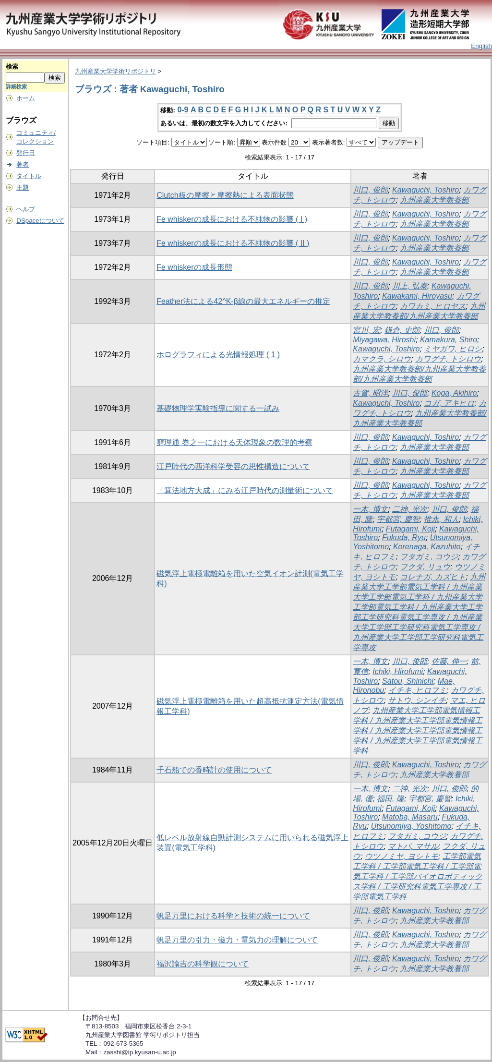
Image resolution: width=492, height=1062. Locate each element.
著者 (22, 164)
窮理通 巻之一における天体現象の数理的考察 (234, 442)
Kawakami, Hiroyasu (417, 296)
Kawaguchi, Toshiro (425, 190)
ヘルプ (25, 209)
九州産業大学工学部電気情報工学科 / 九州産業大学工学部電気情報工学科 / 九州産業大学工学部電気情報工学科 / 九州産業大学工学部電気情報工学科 (417, 730)
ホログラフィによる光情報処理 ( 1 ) (218, 354)
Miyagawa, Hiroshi (384, 340)
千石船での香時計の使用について (214, 770)
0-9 (182, 110)
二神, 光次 (409, 509)
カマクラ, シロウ (382, 359)
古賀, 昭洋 (370, 393)
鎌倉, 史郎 (402, 330)
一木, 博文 (370, 509)
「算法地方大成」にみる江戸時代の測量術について (244, 490)
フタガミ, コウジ (429, 557)
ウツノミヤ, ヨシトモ (401, 856)
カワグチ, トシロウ (448, 359)
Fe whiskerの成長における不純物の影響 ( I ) (231, 219)
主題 (22, 187)
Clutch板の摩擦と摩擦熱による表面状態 (224, 195)
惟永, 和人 (441, 519)
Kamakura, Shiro (448, 340)
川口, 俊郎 (370, 190)
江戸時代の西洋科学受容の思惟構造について (233, 466)
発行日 (25, 153)
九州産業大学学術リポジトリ (115, 71)
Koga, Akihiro (454, 393)
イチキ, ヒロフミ (417, 690)
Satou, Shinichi (407, 681)
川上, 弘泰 (409, 286)
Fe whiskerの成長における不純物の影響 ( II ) (232, 243)
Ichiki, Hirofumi (397, 671)
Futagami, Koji (410, 529)
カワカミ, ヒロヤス (433, 306)
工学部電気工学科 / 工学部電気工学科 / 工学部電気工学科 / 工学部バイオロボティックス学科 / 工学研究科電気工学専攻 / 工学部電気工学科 (417, 876)
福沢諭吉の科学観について (202, 964)
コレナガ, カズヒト (433, 577)
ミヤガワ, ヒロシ (453, 349)
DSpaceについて (40, 220)
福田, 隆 (390, 799)
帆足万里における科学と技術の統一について (233, 916)
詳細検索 (16, 86)
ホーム (25, 98)
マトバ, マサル (413, 846)
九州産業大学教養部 (434, 200)
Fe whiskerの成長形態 (194, 267)
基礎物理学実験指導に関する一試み (217, 408)
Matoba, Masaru (410, 817)
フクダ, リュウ (425, 567)
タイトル (28, 176)
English (481, 45)
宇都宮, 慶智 (398, 519)
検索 (12, 66)
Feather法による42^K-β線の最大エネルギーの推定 (243, 301)
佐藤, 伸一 (449, 661)
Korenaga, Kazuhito (427, 547)
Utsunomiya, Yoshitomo (411, 826)
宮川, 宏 (366, 330)
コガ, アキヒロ (449, 403)
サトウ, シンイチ (417, 700)
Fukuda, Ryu (404, 537)
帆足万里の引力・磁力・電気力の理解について (237, 940)
